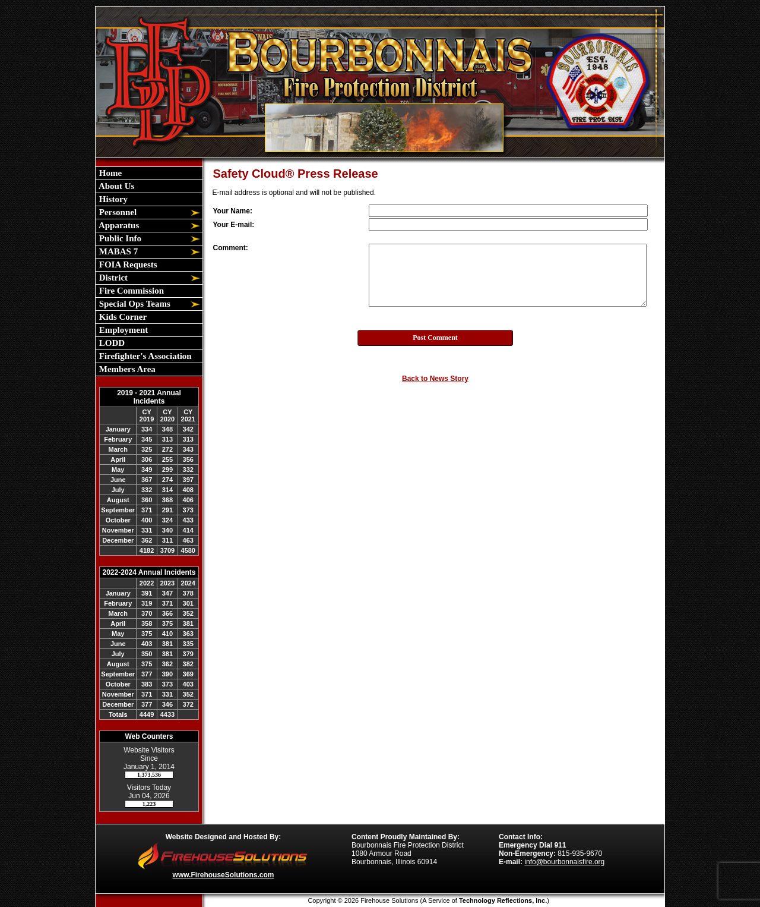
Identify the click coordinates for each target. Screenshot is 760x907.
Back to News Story (435, 378)
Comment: (230, 248)
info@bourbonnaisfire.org (564, 862)
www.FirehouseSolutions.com (223, 875)
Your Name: (232, 211)
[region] (149, 271)
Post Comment (435, 337)
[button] (142, 212)
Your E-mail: (234, 225)
